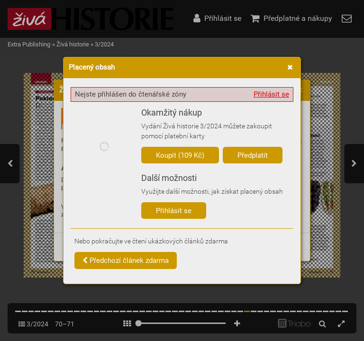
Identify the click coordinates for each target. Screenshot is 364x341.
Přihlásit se (271, 94)
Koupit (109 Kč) (180, 155)
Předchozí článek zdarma (125, 260)
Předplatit (252, 155)
